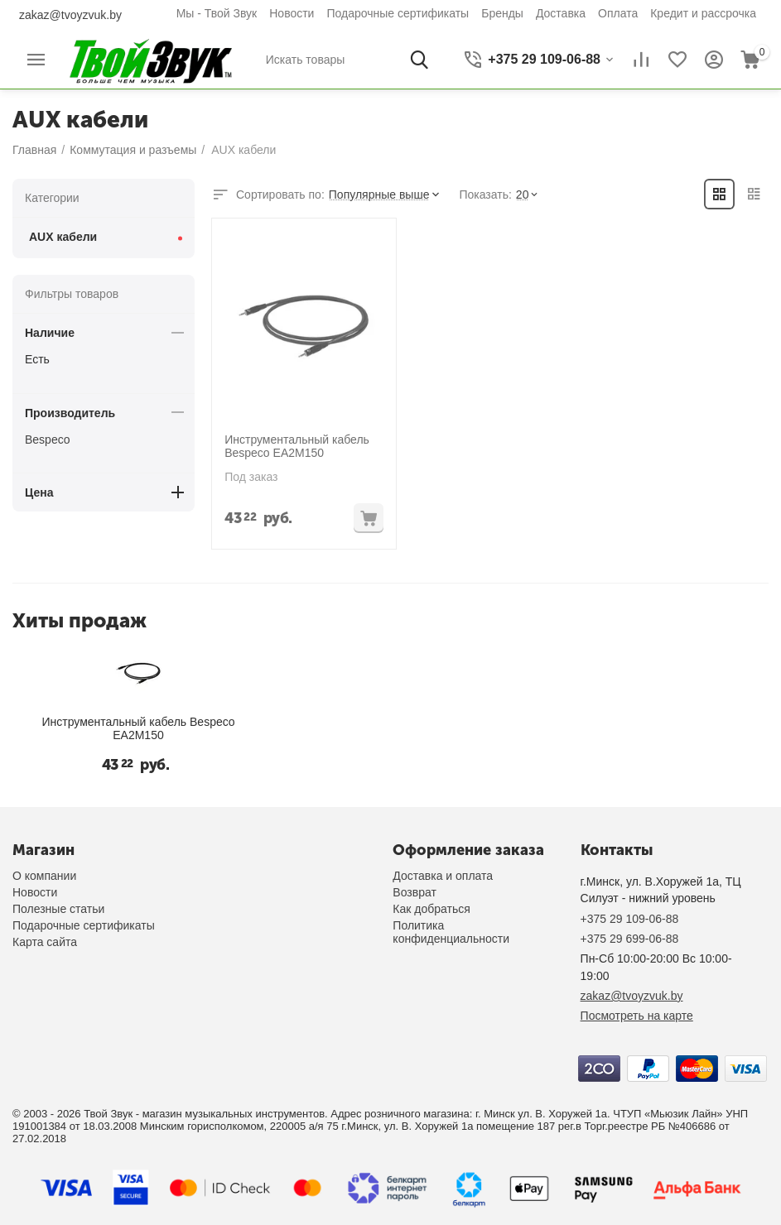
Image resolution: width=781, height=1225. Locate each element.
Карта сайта (44, 942)
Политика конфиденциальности (451, 932)
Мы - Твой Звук (217, 13)
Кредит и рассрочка (703, 13)
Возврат (414, 892)
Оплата (618, 13)
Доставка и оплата (443, 875)
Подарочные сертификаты (397, 13)
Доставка (561, 13)
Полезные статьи (58, 908)
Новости (291, 13)
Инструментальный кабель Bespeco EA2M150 (296, 445)
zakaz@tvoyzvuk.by (70, 15)
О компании (44, 875)
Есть (37, 359)
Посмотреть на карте (637, 1015)
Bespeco (47, 439)
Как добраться (431, 908)
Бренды (502, 13)
